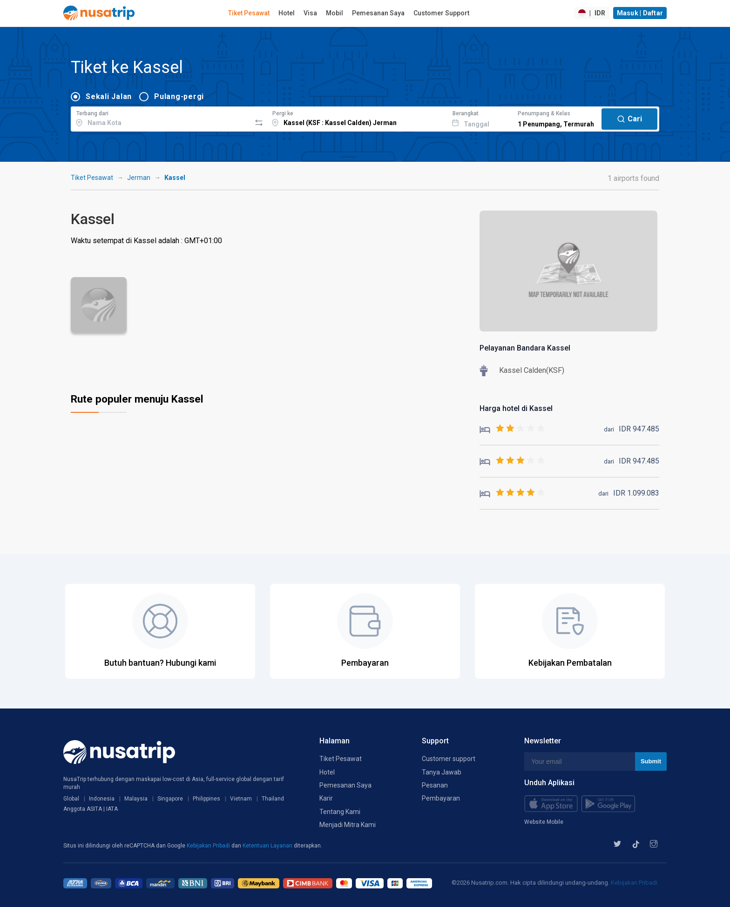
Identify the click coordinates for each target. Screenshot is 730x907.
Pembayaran (441, 798)
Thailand (273, 798)
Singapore (170, 798)
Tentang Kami (339, 811)
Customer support (448, 758)
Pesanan (435, 785)
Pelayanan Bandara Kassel (525, 348)
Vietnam (241, 798)
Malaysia (136, 798)
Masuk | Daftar (640, 13)
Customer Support (441, 13)
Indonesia (102, 798)
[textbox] (161, 117)
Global (71, 798)
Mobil (334, 13)
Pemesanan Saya (378, 13)
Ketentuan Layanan (268, 845)
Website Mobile (543, 822)
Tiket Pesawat (249, 13)
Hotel (286, 13)
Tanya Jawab (441, 772)
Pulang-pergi (179, 96)
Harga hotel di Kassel (516, 408)
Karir (326, 798)
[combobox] (161, 117)
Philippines (206, 798)
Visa (310, 13)
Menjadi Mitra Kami (347, 824)
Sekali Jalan (109, 96)
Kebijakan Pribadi (209, 845)
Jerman (138, 177)
